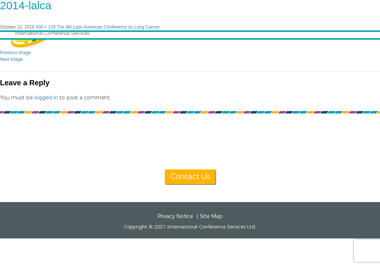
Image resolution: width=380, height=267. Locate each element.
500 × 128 (46, 27)
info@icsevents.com (285, 149)
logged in (46, 97)
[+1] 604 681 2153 (207, 149)
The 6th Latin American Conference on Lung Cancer (108, 27)
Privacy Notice (175, 216)
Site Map (211, 216)
